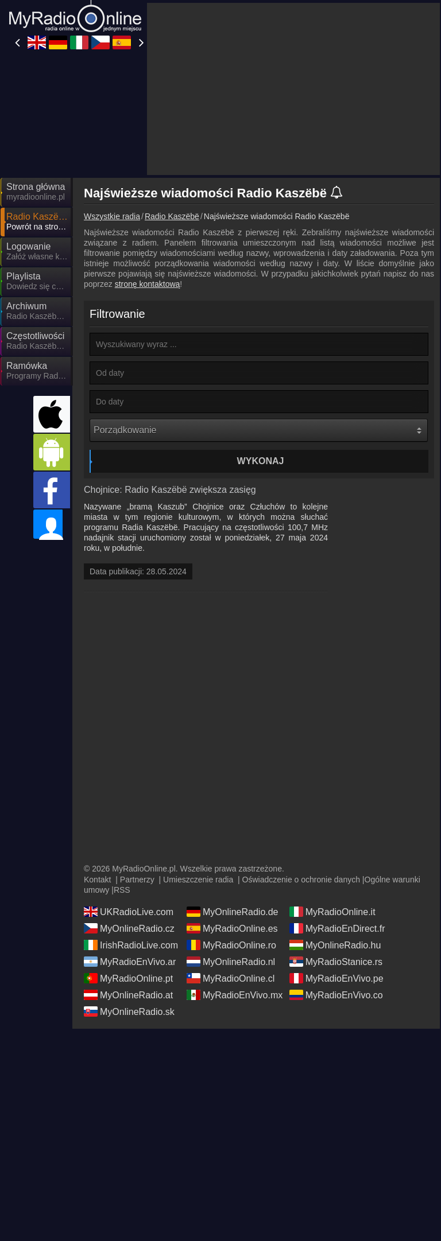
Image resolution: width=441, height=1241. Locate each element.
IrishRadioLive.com (131, 853)
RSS (122, 798)
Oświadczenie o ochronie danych (301, 787)
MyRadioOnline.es (232, 836)
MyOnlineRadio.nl (231, 870)
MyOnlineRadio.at (128, 903)
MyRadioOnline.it (332, 820)
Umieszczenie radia (198, 787)
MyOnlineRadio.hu (335, 853)
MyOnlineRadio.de (232, 820)
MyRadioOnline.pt (128, 886)
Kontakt (97, 787)
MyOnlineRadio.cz (129, 836)
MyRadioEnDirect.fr (337, 836)
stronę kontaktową (147, 180)
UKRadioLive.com (128, 820)
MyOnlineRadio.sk (129, 920)
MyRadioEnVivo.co (336, 903)
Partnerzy (137, 787)
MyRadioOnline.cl (230, 886)
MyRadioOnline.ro (231, 853)
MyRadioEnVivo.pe (336, 886)
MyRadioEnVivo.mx (235, 903)
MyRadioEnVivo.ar (130, 870)
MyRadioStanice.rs (335, 870)
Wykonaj (260, 358)
